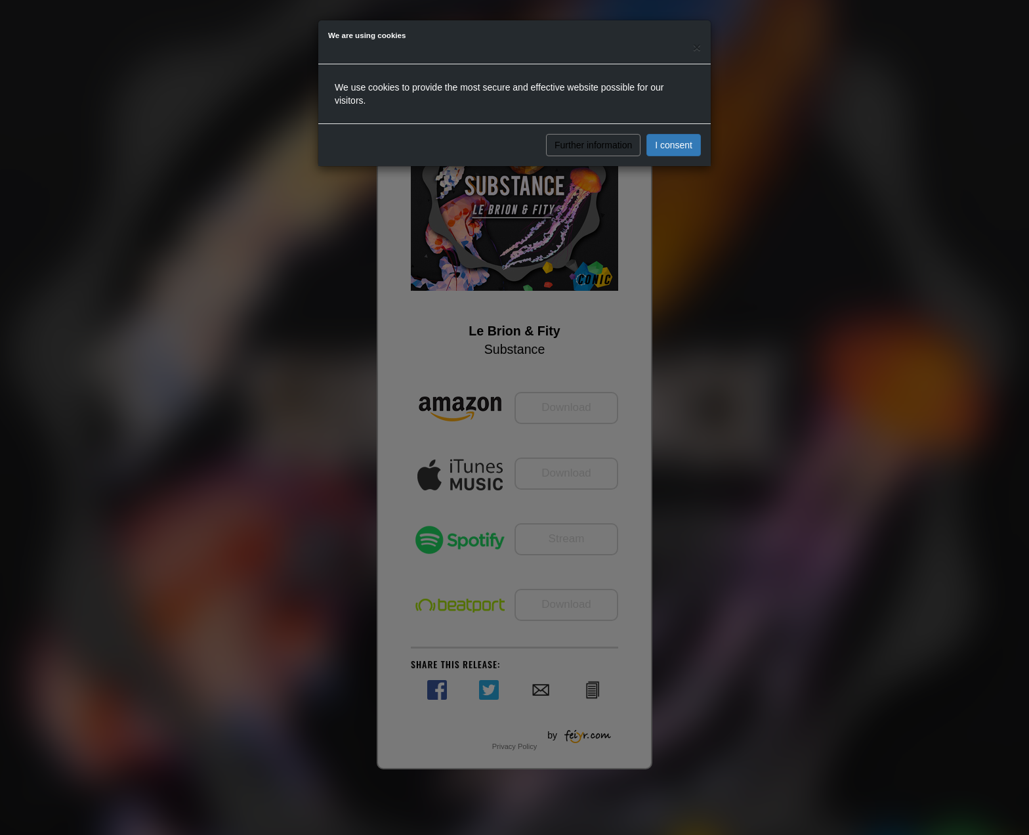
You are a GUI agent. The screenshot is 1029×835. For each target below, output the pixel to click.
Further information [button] (593, 145)
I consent (673, 145)
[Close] (697, 47)
